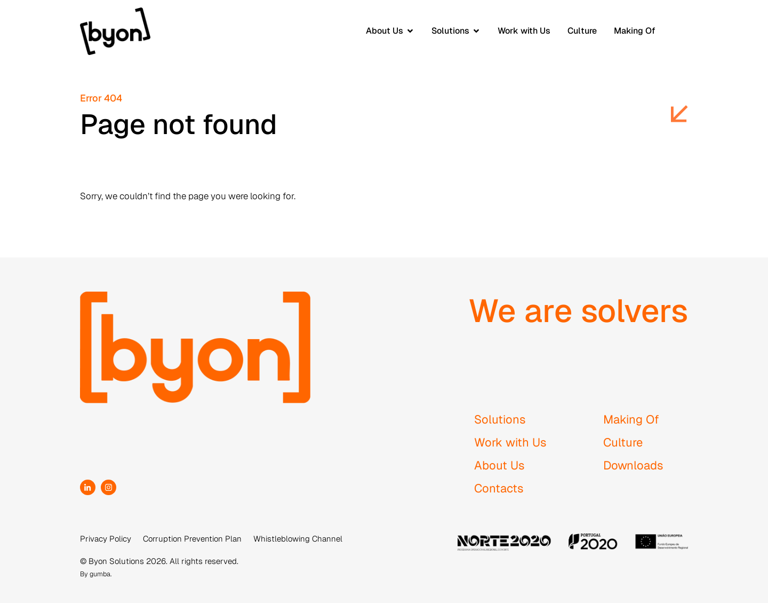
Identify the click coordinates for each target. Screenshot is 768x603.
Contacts (499, 488)
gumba (100, 573)
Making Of (631, 419)
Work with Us (510, 442)
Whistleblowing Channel (297, 539)
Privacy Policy (105, 539)
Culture (623, 442)
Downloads (633, 465)
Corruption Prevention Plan (192, 539)
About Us (499, 465)
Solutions (500, 419)
